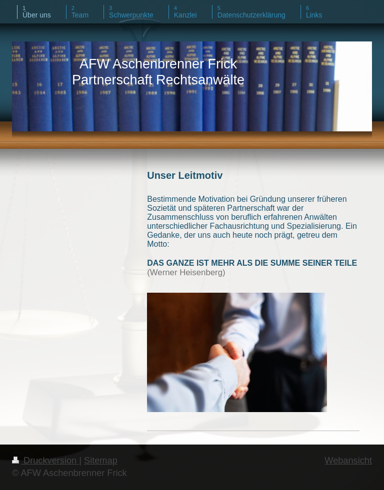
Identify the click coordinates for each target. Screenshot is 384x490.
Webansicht (348, 461)
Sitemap (101, 461)
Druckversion (45, 461)
